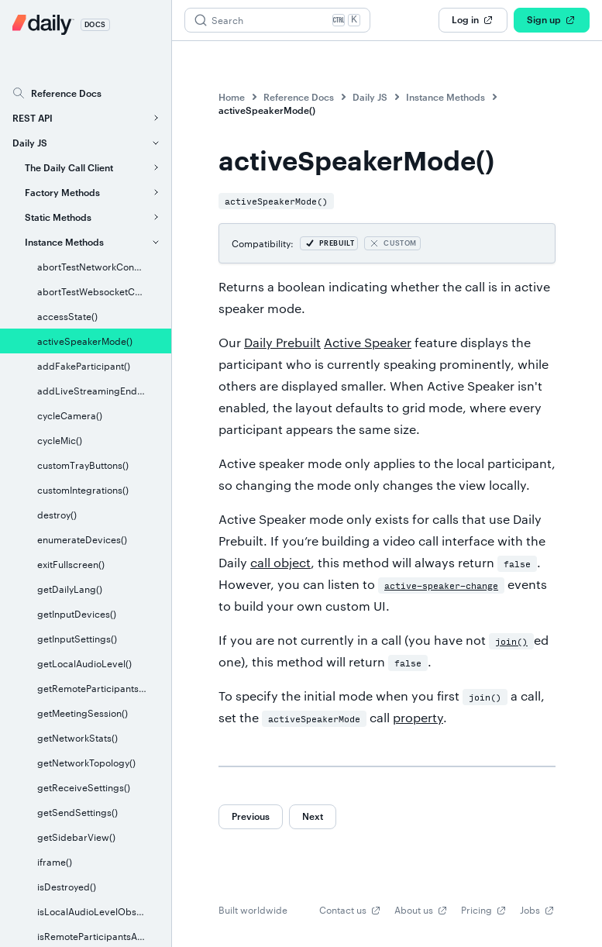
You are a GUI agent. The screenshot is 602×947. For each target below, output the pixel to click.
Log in (473, 20)
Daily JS (370, 96)
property (418, 717)
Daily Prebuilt (282, 342)
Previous (251, 816)
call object (280, 562)
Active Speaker (367, 342)
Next (312, 816)
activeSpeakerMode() (266, 110)
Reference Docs (298, 96)
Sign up (551, 20)
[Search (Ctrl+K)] (277, 20)
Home (231, 96)
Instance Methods (445, 96)
